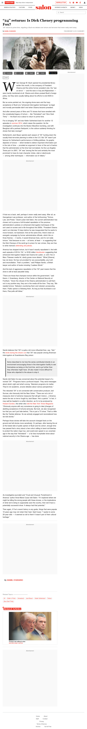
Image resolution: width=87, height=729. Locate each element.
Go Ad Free (47, 726)
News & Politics (9, 7)
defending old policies (24, 246)
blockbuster (40, 252)
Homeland (21, 598)
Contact (45, 719)
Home (38, 716)
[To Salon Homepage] (43, 7)
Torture (49, 598)
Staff (37, 719)
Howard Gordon (9, 404)
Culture (22, 7)
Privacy (41, 721)
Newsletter (61, 2)
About (45, 716)
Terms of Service (42, 724)
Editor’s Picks (11, 598)
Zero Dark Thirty (8, 601)
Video (81, 7)
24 (4, 598)
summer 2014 (17, 123)
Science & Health (61, 7)
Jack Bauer (29, 598)
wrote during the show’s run (15, 353)
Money (73, 7)
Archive (38, 726)
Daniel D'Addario (10, 31)
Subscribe (9, 2)
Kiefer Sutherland (40, 598)
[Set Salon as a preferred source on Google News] (53, 73)
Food (30, 7)
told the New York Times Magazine (40, 404)
